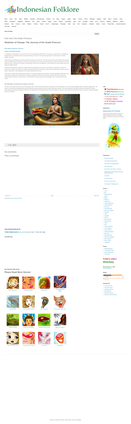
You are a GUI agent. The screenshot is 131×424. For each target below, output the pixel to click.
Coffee (91, 21)
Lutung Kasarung (108, 178)
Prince (86, 19)
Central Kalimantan (108, 203)
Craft (12, 24)
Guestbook (84, 24)
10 (43, 232)
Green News (107, 254)
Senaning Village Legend (28, 345)
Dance (109, 19)
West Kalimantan (108, 235)
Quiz (74, 24)
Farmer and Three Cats (60, 309)
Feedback (91, 24)
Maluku (106, 217)
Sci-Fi (96, 21)
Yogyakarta (107, 242)
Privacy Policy (111, 24)
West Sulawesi (107, 238)
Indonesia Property (108, 293)
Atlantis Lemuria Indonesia (110, 294)
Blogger (79, 420)
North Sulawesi (107, 219)
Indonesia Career (108, 285)
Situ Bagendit (60, 345)
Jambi (105, 213)
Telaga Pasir (44, 290)
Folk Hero (14, 26)
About (11, 19)
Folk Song (7, 26)
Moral (57, 19)
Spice (74, 21)
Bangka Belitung (108, 194)
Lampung (106, 215)
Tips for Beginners (107, 268)
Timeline (48, 19)
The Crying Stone (108, 166)
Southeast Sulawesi (109, 231)
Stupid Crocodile (13, 327)
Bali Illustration (107, 291)
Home (6, 19)
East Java (106, 206)
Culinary (115, 19)
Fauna (38, 21)
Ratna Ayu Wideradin (28, 327)
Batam (105, 198)
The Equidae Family (109, 250)
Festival (121, 21)
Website (26, 19)
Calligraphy (20, 21)
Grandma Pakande (108, 158)
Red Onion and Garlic (13, 345)
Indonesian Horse (108, 287)
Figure (74, 19)
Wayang (109, 21)
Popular (63, 19)
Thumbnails (63, 24)
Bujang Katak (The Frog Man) (111, 111)
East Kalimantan (108, 208)
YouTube (36, 24)
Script (121, 19)
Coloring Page (54, 24)
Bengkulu (106, 199)
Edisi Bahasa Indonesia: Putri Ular (14, 48)
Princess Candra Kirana (109, 181)
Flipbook (29, 24)
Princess (80, 19)
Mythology (92, 19)
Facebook (32, 19)
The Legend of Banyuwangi (110, 161)
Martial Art (115, 21)
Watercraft (27, 21)
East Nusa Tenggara (109, 210)
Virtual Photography (109, 252)
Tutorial (41, 24)
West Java (106, 233)
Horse (55, 21)
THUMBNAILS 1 (12, 232)
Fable (104, 19)
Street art (102, 21)
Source (103, 24)
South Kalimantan (108, 226)
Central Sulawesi (108, 205)
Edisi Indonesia (40, 19)
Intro (16, 19)
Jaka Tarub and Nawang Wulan (111, 163)
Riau (105, 224)
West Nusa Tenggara (109, 237)
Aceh (105, 190)
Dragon (49, 21)
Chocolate (85, 21)
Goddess (99, 19)
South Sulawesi (108, 228)
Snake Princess (52, 126)
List (53, 19)
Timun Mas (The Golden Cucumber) (112, 169)
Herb (79, 21)
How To (47, 24)
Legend (69, 19)
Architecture (12, 21)
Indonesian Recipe (108, 289)
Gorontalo (106, 212)
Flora (33, 21)
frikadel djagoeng (108, 248)
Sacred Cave (13, 309)
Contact (98, 24)
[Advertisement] (52, 214)
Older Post (96, 195)
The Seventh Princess (28, 309)
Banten (106, 196)
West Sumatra (107, 240)
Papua (105, 222)
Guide (20, 19)
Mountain (7, 24)
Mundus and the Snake (44, 327)
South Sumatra (107, 230)
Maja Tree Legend (59, 327)
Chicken (44, 21)
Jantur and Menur (28, 290)
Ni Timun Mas (44, 309)
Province (18, 24)
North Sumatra (107, 221)
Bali (105, 192)
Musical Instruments (121, 24)
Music (6, 21)
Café (78, 24)
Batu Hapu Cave (13, 290)
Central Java (107, 201)
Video (69, 24)
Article (23, 24)
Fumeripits (106, 175)
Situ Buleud (44, 345)
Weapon (61, 21)
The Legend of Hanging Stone (111, 184)
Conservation (68, 21)
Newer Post (7, 195)
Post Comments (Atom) (16, 198)
